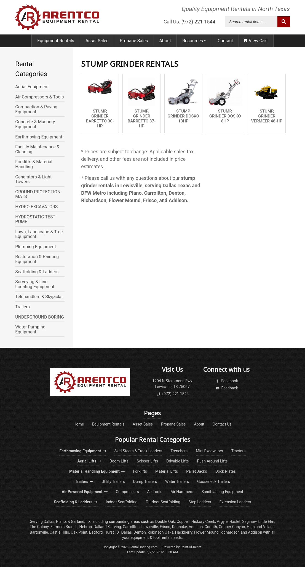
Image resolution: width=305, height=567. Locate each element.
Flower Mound (206, 532)
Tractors (238, 451)
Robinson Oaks (160, 532)
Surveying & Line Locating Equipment (34, 284)
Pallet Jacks (196, 471)
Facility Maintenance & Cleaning (37, 149)
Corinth (211, 527)
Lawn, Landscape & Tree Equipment (39, 234)
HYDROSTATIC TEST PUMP (35, 219)
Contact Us (222, 424)
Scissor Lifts (147, 461)
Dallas (49, 521)
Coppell (182, 521)
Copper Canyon (232, 527)
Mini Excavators (209, 451)
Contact (225, 42)
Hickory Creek (203, 521)
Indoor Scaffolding (121, 502)
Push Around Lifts (212, 461)
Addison (196, 527)
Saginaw (249, 521)
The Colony (39, 527)
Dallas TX (101, 527)
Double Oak (165, 521)
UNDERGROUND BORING (39, 317)
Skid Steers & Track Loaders (138, 451)
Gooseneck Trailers (213, 481)
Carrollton (131, 527)
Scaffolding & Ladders (36, 271)
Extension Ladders (235, 502)
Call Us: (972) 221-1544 (189, 22)
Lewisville (149, 527)
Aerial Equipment (32, 86)
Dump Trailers (145, 481)
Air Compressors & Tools (39, 97)
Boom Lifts (119, 461)
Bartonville (39, 532)
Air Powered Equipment (85, 492)
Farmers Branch (64, 527)
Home (78, 424)
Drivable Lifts (177, 461)
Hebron (85, 527)
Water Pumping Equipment (30, 329)
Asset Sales (96, 42)
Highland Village (261, 527)
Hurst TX (112, 532)
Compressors (127, 492)
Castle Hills (59, 532)
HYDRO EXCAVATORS (36, 206)
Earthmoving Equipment (38, 137)
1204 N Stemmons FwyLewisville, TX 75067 (172, 384)
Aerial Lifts (89, 461)
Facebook (226, 381)
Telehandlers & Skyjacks (38, 296)
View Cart (255, 42)
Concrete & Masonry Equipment (35, 124)
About (165, 42)
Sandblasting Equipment (223, 492)
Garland (77, 521)
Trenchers (179, 451)
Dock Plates (225, 471)
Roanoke (179, 527)
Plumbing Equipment (35, 246)
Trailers (22, 306)
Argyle (222, 521)
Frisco (165, 527)
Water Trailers (177, 481)
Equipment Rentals (55, 42)
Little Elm (266, 521)
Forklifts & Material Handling (33, 164)
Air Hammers (181, 492)
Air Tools (154, 492)
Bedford (96, 532)
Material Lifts (166, 471)
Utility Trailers (113, 481)
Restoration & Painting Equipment (37, 259)
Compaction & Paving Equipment (36, 109)
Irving (116, 527)
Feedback (226, 388)
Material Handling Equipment (97, 471)
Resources (194, 42)
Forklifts (140, 471)
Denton (139, 532)
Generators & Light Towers (33, 179)
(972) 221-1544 (172, 394)
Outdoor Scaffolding (163, 502)
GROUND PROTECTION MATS (37, 194)
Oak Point (79, 532)
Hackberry (183, 532)
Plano (61, 521)
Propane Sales (134, 42)
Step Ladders (200, 502)
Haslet (234, 521)
